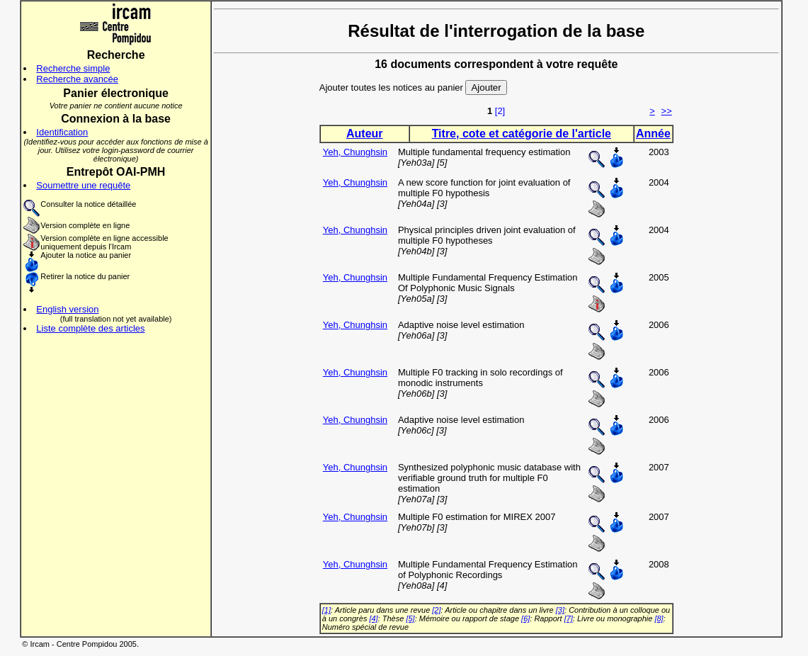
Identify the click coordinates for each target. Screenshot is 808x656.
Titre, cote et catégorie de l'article (521, 134)
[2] (500, 111)
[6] (525, 618)
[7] (568, 618)
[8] (658, 618)
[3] (560, 610)
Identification (62, 132)
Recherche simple (73, 68)
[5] (410, 618)
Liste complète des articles (90, 328)
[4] (373, 618)
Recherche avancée (77, 79)
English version (67, 309)
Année (653, 134)
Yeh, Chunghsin (355, 152)
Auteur (364, 134)
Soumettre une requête (83, 185)
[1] (326, 610)
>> (666, 111)
